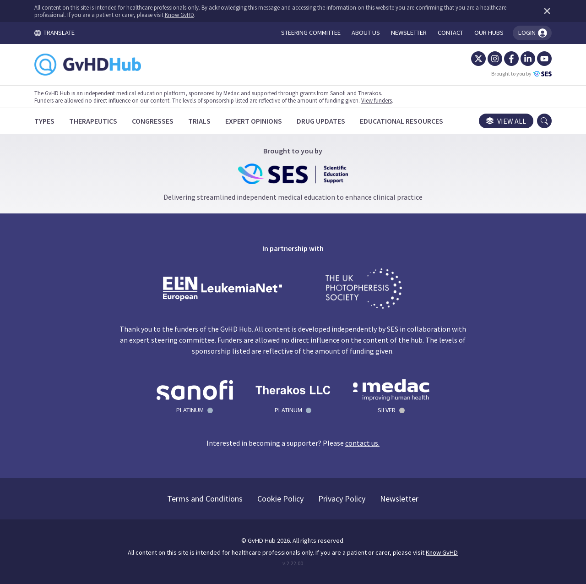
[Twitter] (478, 58)
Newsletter (399, 498)
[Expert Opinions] (254, 121)
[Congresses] (153, 121)
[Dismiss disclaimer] (544, 11)
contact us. (362, 443)
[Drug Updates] (321, 121)
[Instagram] (494, 58)
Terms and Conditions (205, 498)
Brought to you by (521, 73)
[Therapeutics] (94, 121)
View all (506, 121)
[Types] (45, 121)
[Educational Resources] (402, 121)
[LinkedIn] (527, 58)
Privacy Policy (342, 498)
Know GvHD (180, 14)
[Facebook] (511, 58)
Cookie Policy (281, 498)
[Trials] (200, 121)
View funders (377, 100)
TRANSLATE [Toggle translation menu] (55, 32)
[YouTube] (544, 58)
